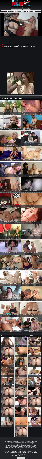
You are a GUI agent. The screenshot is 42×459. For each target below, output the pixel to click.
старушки (32, 46)
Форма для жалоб (21, 454)
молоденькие (8, 46)
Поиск (20, 8)
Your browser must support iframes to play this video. (21, 28)
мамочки (16, 46)
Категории (14, 8)
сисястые (4, 47)
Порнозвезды (27, 8)
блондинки (24, 46)
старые (11, 47)
